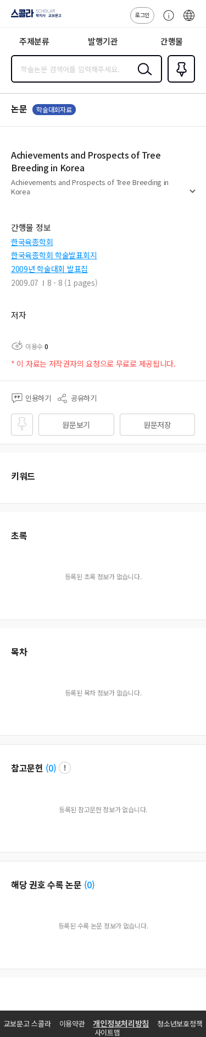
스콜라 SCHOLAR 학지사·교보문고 (33, 17)
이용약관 (72, 1023)
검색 (142, 77)
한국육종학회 (32, 241)
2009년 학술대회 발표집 (49, 268)
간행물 (171, 41)
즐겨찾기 (179, 81)
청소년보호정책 (179, 1023)
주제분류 (34, 41)
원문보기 (76, 424)
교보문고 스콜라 (27, 1023)
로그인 (142, 14)
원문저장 (157, 424)
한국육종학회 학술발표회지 (54, 254)
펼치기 (193, 196)
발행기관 (103, 41)
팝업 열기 (65, 768)
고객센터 (166, 20)
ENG (189, 20)
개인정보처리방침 (121, 1023)
